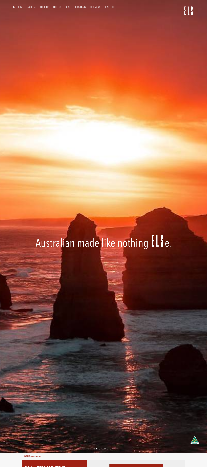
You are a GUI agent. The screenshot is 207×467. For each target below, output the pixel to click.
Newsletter (110, 7)
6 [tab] (110, 448)
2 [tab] (100, 448)
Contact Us (95, 7)
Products (44, 7)
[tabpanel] (103, 226)
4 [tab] (105, 448)
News (68, 7)
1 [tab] (97, 448)
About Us (32, 7)
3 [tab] (102, 448)
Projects (57, 7)
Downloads (80, 7)
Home (20, 7)
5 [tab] (108, 448)
